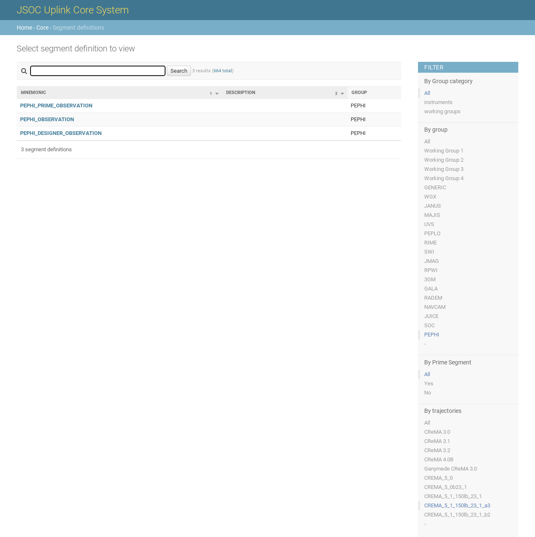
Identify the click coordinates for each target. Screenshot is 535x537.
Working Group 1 (444, 151)
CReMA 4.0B (438, 459)
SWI (429, 252)
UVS (429, 224)
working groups (442, 111)
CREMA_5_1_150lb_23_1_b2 (457, 515)
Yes (428, 383)
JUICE (431, 316)
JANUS (432, 206)
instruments (438, 102)
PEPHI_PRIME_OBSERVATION (56, 105)
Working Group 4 (444, 178)
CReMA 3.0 (437, 432)
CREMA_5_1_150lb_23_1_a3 (457, 505)
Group (359, 92)
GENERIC (435, 187)
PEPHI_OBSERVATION (47, 119)
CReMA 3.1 (437, 441)
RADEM (433, 298)
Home (24, 27)
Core (42, 27)
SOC (429, 325)
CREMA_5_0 (438, 478)
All (427, 93)
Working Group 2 (444, 160)
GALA (431, 288)
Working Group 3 (444, 169)
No (427, 392)
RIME (430, 242)
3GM (430, 279)
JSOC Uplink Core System (73, 10)
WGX (430, 196)
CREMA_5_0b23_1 (445, 487)
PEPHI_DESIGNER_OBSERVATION (61, 133)
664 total (223, 71)
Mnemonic (33, 92)
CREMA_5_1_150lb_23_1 (453, 496)
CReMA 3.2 (437, 450)
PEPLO (432, 233)
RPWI (431, 270)
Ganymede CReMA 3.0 (450, 469)
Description (240, 92)
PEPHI (431, 334)
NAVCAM (435, 307)
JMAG (431, 261)
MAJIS (432, 215)
